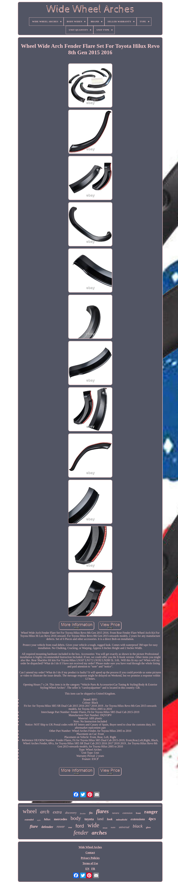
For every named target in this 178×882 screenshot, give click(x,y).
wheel (30, 811)
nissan (105, 828)
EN (87, 868)
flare (34, 826)
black (138, 826)
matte (113, 827)
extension (127, 813)
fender (81, 832)
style (39, 820)
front (138, 813)
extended (29, 819)
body (76, 818)
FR (93, 868)
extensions (138, 819)
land (100, 819)
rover (61, 826)
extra (57, 812)
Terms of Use (90, 863)
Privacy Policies (90, 857)
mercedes (60, 819)
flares (102, 811)
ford (80, 826)
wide (93, 825)
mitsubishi (121, 819)
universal (124, 827)
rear (70, 827)
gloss (148, 827)
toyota (89, 819)
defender (47, 827)
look (109, 819)
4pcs (152, 819)
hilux (47, 819)
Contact (90, 852)
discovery (70, 812)
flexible (83, 813)
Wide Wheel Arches (90, 847)
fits (91, 812)
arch (44, 811)
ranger (151, 811)
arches (99, 832)
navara (115, 813)
